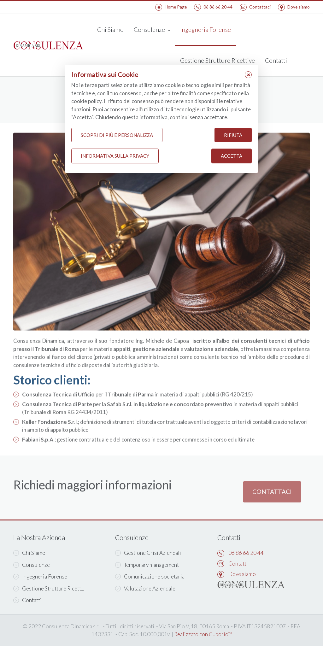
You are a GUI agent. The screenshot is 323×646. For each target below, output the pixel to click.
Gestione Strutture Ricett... (48, 588)
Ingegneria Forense (205, 29)
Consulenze (152, 30)
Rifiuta (233, 135)
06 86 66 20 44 (213, 6)
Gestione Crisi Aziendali (148, 552)
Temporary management (147, 564)
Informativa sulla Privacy (115, 156)
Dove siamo (294, 6)
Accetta (231, 156)
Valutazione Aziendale (145, 588)
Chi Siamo (110, 29)
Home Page (171, 6)
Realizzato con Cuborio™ (203, 634)
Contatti (276, 60)
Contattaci (255, 6)
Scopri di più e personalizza (117, 135)
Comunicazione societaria (150, 576)
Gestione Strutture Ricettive (217, 60)
